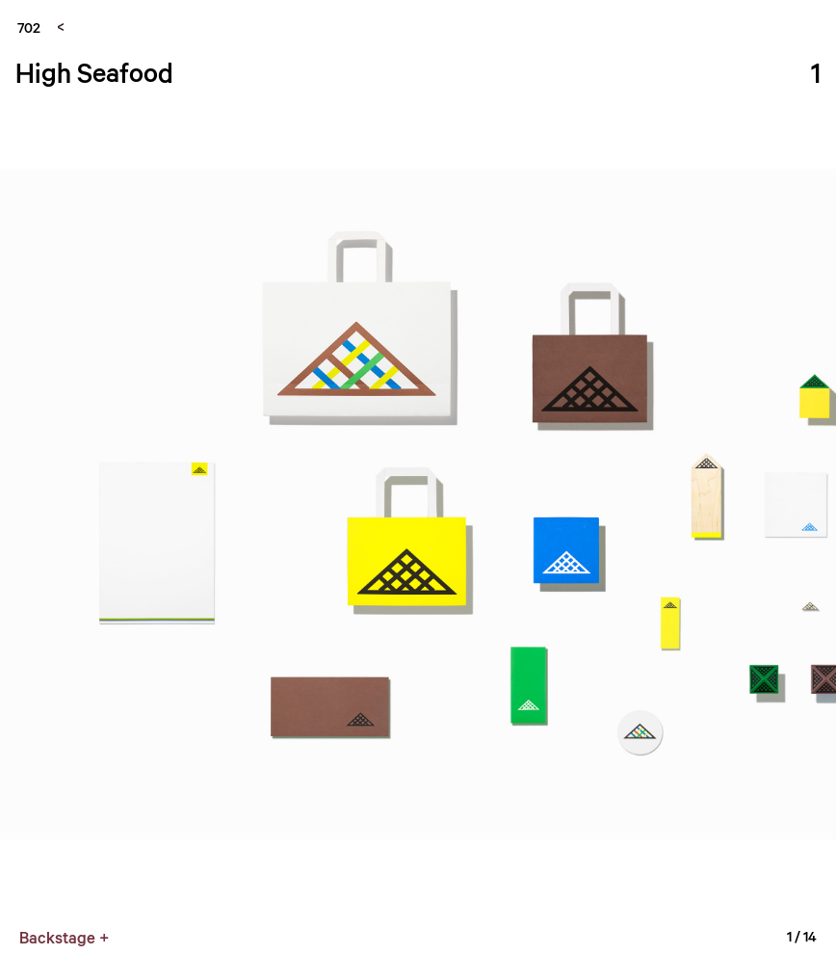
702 (28, 27)
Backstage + (64, 937)
